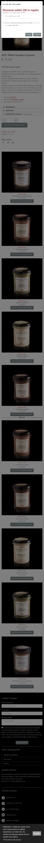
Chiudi (29, 35)
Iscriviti (37, 35)
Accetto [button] (37, 833)
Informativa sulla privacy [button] (12, 840)
